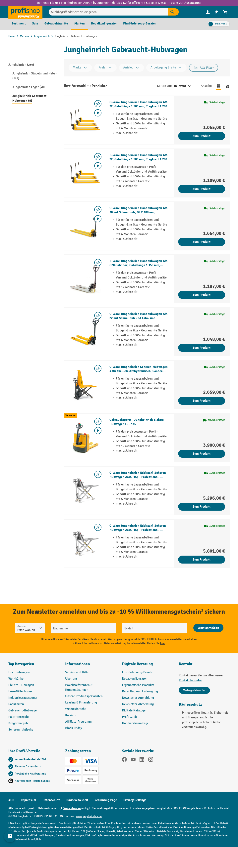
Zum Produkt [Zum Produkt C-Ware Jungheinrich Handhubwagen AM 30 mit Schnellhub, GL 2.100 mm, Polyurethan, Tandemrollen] (201, 242)
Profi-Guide (130, 717)
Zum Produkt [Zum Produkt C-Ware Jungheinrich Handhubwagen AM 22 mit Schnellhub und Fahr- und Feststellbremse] (201, 348)
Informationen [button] (77, 663)
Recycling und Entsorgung (140, 691)
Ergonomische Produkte (138, 685)
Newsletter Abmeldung (138, 704)
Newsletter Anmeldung (138, 698)
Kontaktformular (190, 680)
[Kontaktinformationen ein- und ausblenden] (10, 837)
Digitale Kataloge (134, 710)
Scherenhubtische (20, 730)
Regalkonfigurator (134, 679)
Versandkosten (72, 808)
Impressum (28, 800)
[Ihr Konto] (207, 12)
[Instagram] (150, 760)
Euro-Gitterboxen (20, 691)
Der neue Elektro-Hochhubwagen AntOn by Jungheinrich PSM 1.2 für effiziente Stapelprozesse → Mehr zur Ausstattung (119, 3)
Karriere (70, 715)
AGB (11, 800)
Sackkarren (16, 704)
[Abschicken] (208, 628)
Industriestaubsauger (22, 698)
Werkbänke (16, 679)
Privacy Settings (134, 800)
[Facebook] (124, 760)
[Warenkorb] (225, 12)
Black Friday (73, 728)
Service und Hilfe (77, 672)
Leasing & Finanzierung (81, 702)
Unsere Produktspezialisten (84, 696)
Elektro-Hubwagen (21, 685)
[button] (147, 665)
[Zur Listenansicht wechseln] (218, 86)
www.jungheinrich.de (89, 816)
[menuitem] (207, 12)
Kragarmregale (18, 723)
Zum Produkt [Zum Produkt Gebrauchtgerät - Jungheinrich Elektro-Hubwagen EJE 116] (201, 454)
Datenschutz (51, 800)
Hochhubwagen (19, 672)
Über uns (71, 679)
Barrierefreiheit (77, 800)
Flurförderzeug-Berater (138, 672)
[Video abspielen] (97, 112)
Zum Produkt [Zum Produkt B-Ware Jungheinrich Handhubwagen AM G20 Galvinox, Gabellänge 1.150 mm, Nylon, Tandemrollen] (201, 295)
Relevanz (183, 86)
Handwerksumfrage (135, 723)
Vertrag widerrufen (194, 690)
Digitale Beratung (137, 663)
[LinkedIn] (142, 760)
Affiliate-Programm (78, 722)
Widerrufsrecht (75, 709)
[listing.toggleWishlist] (97, 103)
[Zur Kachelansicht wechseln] (227, 86)
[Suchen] (173, 12)
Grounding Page (106, 800)
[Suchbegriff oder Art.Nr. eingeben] (108, 12)
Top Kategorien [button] (21, 663)
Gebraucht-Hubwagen (23, 710)
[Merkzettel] (216, 12)
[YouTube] (133, 760)
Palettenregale (18, 717)
